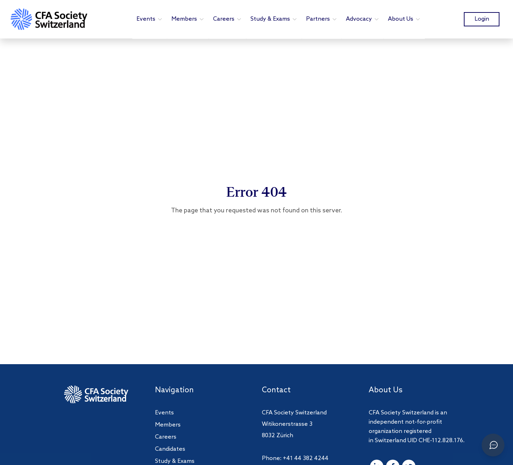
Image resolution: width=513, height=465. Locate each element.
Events (149, 19)
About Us (404, 19)
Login (482, 19)
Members (187, 19)
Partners (321, 19)
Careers (227, 19)
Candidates (170, 449)
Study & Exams (273, 19)
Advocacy (362, 19)
